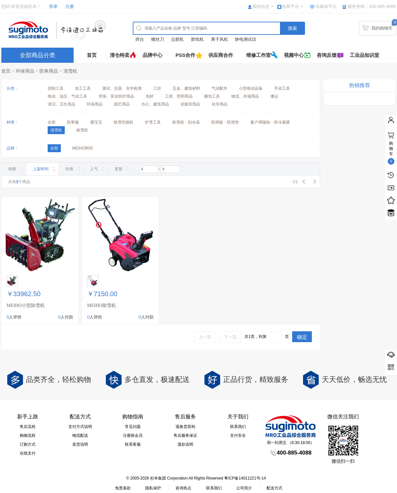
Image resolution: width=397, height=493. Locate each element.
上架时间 (41, 169)
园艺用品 (122, 104)
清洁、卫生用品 (61, 104)
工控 (157, 88)
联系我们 (238, 426)
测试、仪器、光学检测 (122, 88)
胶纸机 (197, 39)
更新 (119, 169)
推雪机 (82, 130)
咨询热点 (183, 488)
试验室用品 (190, 104)
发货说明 (80, 444)
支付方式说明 (80, 426)
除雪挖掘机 (123, 122)
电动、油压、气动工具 (67, 96)
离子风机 (219, 39)
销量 (12, 169)
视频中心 (294, 55)
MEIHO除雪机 (101, 305)
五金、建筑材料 (186, 88)
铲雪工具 (153, 122)
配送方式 (274, 488)
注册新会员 (133, 435)
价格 (69, 169)
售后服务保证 (185, 435)
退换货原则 (185, 426)
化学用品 (219, 104)
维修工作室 (258, 55)
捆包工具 (212, 96)
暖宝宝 (96, 122)
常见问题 (133, 426)
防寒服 (73, 122)
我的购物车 (382, 28)
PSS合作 (185, 55)
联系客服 (133, 444)
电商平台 (290, 6)
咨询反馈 (327, 55)
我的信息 (261, 6)
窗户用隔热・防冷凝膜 (270, 122)
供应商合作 (220, 55)
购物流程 (27, 435)
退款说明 (185, 444)
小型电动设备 (251, 88)
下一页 (230, 337)
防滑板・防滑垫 (225, 122)
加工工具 (83, 88)
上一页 (204, 337)
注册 (69, 6)
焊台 (139, 39)
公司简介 (244, 488)
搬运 (274, 96)
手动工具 (282, 88)
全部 (52, 122)
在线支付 (27, 453)
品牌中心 (152, 55)
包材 (149, 96)
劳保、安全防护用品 (116, 96)
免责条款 (123, 488)
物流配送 (80, 435)
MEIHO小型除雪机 (26, 305)
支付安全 (238, 435)
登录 (53, 6)
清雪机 (70, 71)
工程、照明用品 (179, 96)
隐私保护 (153, 488)
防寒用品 (48, 71)
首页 (92, 55)
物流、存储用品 (245, 96)
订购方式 (27, 444)
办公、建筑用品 (155, 104)
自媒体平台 (326, 6)
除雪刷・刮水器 (186, 122)
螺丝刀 (157, 39)
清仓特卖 (119, 55)
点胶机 (177, 39)
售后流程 (27, 426)
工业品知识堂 (364, 55)
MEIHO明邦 (82, 148)
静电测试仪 (245, 39)
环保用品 (25, 71)
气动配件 (219, 88)
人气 (94, 169)
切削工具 (55, 88)
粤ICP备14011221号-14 (245, 478)
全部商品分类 (37, 55)
